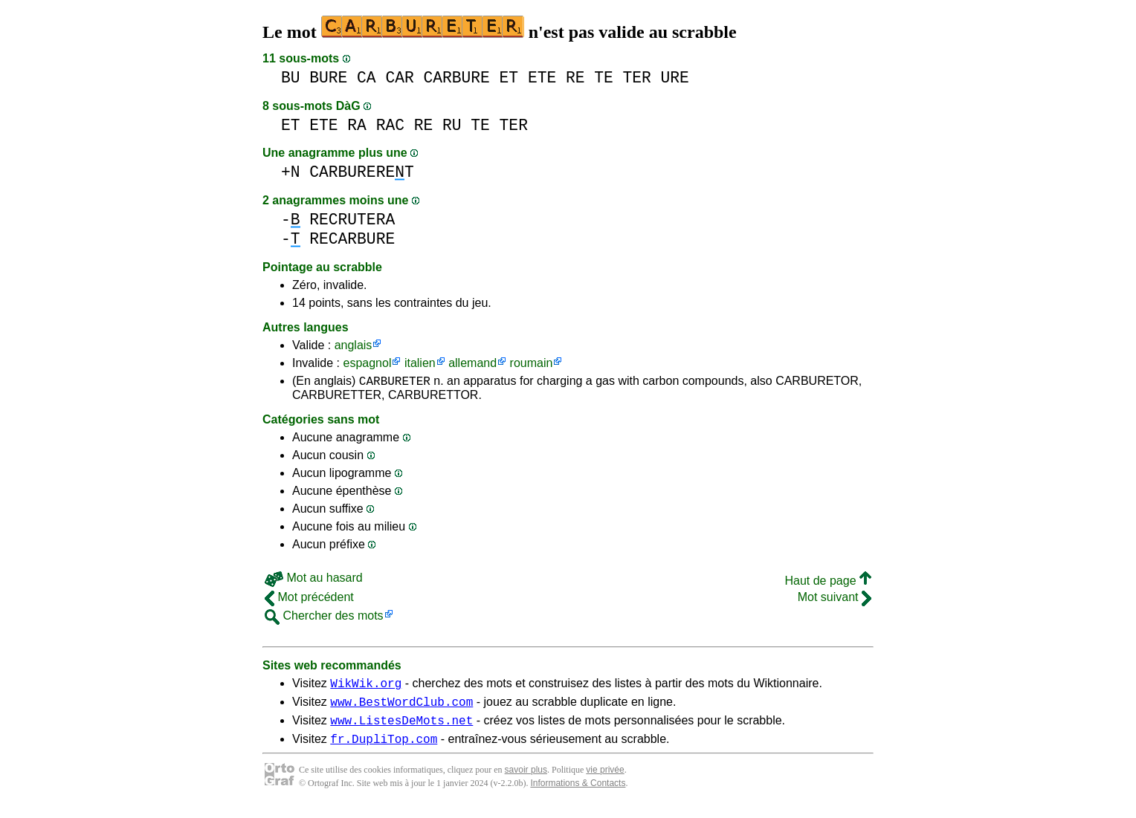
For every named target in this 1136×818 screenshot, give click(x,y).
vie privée (605, 781)
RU (452, 125)
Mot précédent (309, 599)
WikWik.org (365, 687)
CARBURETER (394, 382)
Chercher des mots (324, 617)
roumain (531, 363)
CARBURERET (361, 172)
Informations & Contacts (577, 794)
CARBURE (456, 77)
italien (420, 363)
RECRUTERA (352, 219)
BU (290, 77)
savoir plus (526, 781)
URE (675, 77)
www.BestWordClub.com (401, 708)
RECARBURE (352, 239)
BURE (328, 77)
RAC (390, 125)
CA (366, 77)
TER (636, 77)
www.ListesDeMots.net (401, 729)
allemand (472, 363)
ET (509, 77)
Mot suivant (834, 599)
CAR (399, 77)
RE (575, 77)
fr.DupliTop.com (383, 749)
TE (603, 77)
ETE (542, 77)
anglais (353, 345)
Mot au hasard (314, 580)
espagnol (367, 363)
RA (357, 125)
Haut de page (827, 583)
